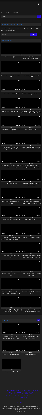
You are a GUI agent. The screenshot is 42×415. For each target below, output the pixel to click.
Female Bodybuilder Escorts (23, 396)
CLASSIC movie (21, 403)
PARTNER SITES (27, 394)
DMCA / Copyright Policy (13, 390)
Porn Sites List (15, 394)
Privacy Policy (26, 390)
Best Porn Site (29, 392)
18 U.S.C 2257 (18, 392)
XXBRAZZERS (23, 397)
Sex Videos (9, 396)
